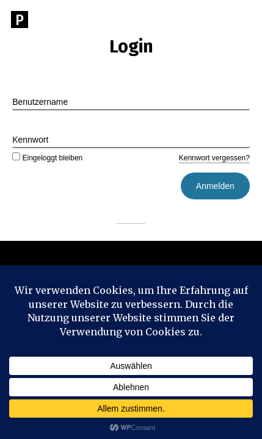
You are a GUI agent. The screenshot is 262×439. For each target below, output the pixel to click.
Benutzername (40, 102)
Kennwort (30, 140)
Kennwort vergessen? (214, 158)
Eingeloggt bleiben (47, 158)
